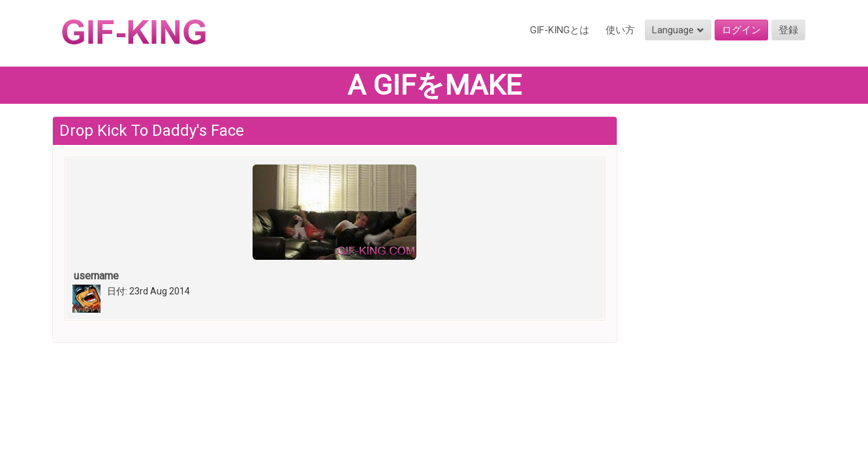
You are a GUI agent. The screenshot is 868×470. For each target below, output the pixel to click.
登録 (788, 30)
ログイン (741, 30)
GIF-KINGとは (559, 30)
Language (678, 30)
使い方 (620, 30)
